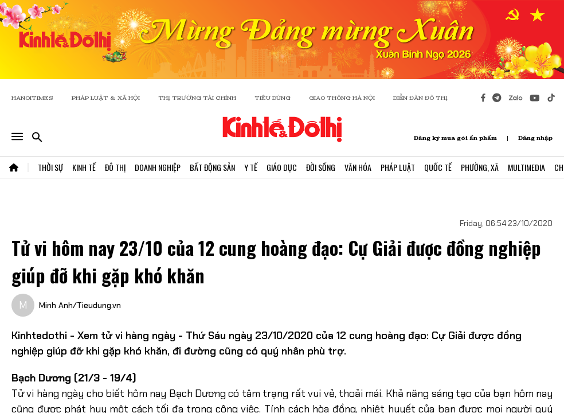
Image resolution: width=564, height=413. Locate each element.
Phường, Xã (480, 167)
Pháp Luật (398, 167)
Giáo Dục (282, 167)
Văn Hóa (357, 167)
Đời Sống (320, 167)
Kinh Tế (84, 167)
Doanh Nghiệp (158, 167)
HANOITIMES (32, 98)
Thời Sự (50, 167)
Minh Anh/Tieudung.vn (80, 305)
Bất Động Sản (212, 167)
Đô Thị (115, 167)
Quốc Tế (438, 167)
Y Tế (250, 167)
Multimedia (526, 167)
